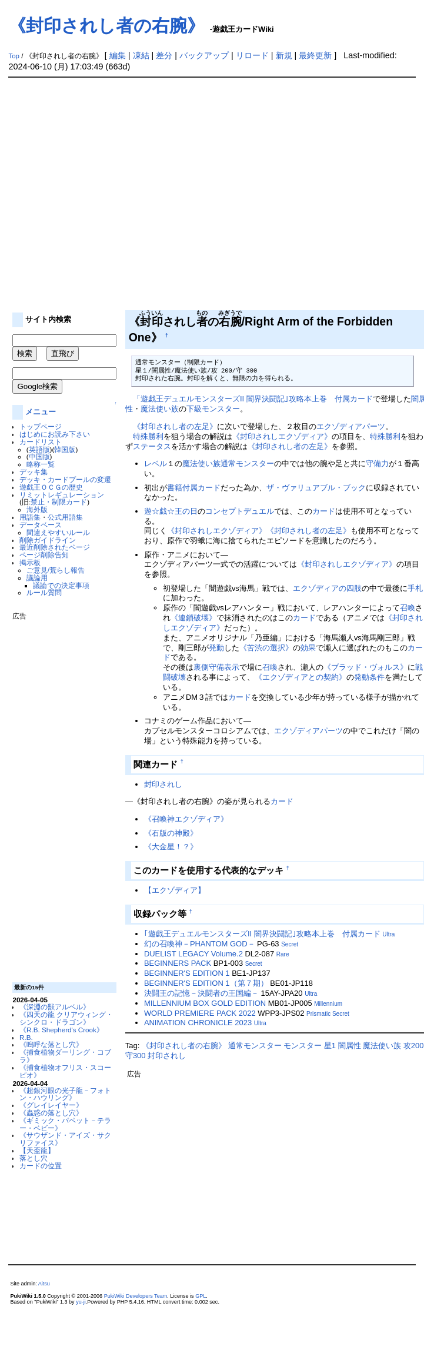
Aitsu (44, 1284)
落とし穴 (33, 1158)
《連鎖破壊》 (193, 617)
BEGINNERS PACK (177, 963)
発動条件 (369, 677)
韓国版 (64, 449)
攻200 (413, 1045)
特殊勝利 (148, 436)
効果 (308, 647)
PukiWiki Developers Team (136, 1296)
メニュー (40, 411)
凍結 (141, 55)
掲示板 (30, 562)
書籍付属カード (194, 487)
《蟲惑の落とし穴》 (51, 1112)
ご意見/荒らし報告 (55, 570)
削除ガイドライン (47, 540)
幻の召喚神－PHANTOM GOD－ (199, 943)
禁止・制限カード (59, 502)
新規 (284, 55)
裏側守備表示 (216, 667)
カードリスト (40, 442)
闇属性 (349, 1045)
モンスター (302, 1045)
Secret (289, 944)
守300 (135, 1055)
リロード (252, 55)
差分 (164, 55)
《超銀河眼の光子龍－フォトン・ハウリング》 (65, 1094)
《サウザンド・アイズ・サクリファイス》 (65, 1138)
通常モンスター (247, 463)
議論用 (37, 577)
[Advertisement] (110, 194)
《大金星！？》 (171, 846)
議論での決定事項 (61, 585)
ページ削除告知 (44, 555)
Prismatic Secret (327, 1014)
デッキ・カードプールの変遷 (65, 479)
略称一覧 (40, 464)
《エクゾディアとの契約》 (300, 677)
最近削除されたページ (54, 547)
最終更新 (315, 55)
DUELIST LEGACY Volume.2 (193, 953)
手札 (415, 588)
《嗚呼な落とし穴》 (51, 1044)
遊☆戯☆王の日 (171, 511)
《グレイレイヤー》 (51, 1105)
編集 (117, 55)
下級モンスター (213, 408)
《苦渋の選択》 (266, 647)
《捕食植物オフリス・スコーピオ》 (65, 1071)
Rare (282, 954)
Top (13, 55)
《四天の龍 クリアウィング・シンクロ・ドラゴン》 (66, 1018)
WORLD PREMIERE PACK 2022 (200, 1013)
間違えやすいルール (58, 532)
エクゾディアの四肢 (327, 588)
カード (323, 511)
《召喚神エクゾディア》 (186, 819)
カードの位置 (40, 1165)
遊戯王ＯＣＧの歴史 (51, 487)
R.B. (26, 1037)
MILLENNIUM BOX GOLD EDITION (205, 1003)
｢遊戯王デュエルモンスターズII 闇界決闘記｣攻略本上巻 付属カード (262, 933)
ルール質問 (44, 592)
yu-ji (81, 1302)
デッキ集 (33, 472)
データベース (40, 525)
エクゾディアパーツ (350, 426)
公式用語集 (65, 517)
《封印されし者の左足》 (175, 426)
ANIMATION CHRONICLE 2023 (198, 1022)
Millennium (328, 1004)
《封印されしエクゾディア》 (282, 436)
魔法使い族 (160, 408)
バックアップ (204, 55)
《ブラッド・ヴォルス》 (365, 667)
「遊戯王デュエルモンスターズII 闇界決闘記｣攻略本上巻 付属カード (253, 398)
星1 (330, 1045)
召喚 (407, 607)
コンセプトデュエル (239, 511)
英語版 (39, 449)
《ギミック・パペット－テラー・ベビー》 (65, 1124)
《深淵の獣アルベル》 (54, 1007)
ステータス (152, 446)
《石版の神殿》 (171, 833)
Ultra (388, 934)
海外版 (37, 509)
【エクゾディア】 (174, 890)
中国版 (39, 456)
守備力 (377, 463)
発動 (216, 647)
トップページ (40, 426)
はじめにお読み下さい (54, 434)
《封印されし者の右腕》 (106, 25)
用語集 (30, 517)
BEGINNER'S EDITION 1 (187, 973)
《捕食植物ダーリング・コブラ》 (65, 1055)
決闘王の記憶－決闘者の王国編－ (201, 993)
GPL (200, 1296)
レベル (155, 463)
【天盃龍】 (37, 1150)
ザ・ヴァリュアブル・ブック (316, 487)
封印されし (163, 784)
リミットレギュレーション (61, 494)
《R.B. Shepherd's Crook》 (61, 1029)
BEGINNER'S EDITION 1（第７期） (206, 983)
